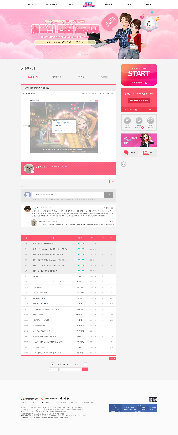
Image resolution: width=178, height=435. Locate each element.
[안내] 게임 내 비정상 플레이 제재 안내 (45, 243)
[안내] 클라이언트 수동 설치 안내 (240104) (46, 271)
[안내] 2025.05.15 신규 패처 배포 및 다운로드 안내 (48, 254)
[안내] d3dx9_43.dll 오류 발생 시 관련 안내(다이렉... (49, 265)
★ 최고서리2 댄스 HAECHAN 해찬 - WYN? (46, 309)
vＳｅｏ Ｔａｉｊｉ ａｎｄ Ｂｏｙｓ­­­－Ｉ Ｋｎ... (50, 282)
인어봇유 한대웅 (38, 314)
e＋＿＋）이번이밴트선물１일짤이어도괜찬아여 (48, 342)
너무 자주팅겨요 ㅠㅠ (41, 304)
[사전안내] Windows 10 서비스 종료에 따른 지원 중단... (50, 249)
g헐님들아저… (37, 276)
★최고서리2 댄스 (38, 287)
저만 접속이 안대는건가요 (41, 320)
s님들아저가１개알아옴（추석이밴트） (45, 336)
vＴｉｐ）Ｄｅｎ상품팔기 (41, 293)
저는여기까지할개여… (40, 298)
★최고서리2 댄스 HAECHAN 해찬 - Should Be (47, 353)
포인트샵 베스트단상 (41, 347)
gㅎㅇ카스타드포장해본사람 (41, 331)
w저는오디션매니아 (39, 325)
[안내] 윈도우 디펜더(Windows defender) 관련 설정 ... (49, 260)
